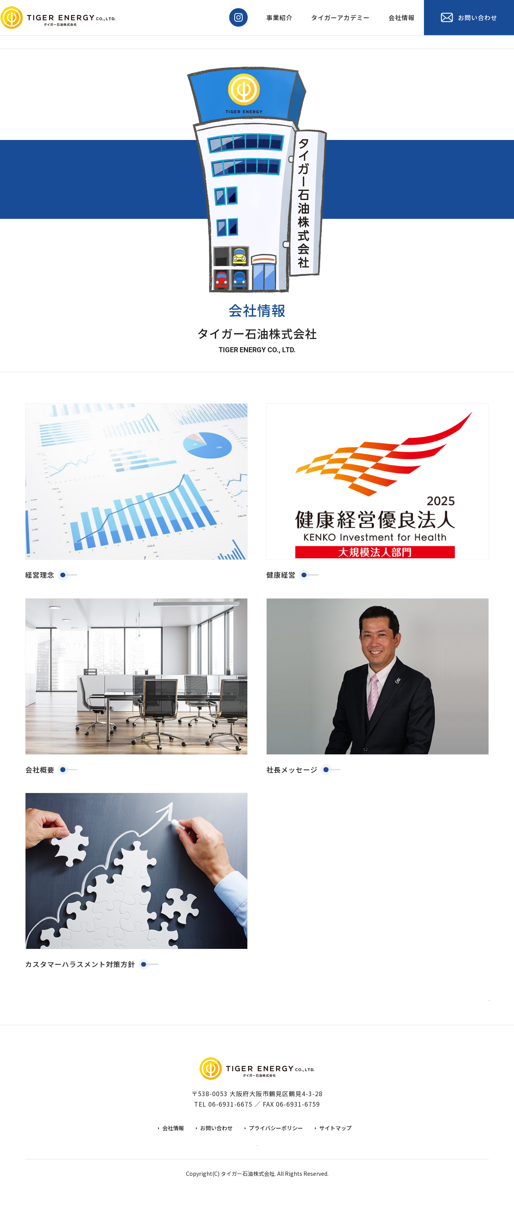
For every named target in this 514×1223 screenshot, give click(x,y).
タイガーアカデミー (340, 17)
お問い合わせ (216, 1144)
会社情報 (401, 17)
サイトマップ (335, 1144)
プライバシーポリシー (276, 1144)
